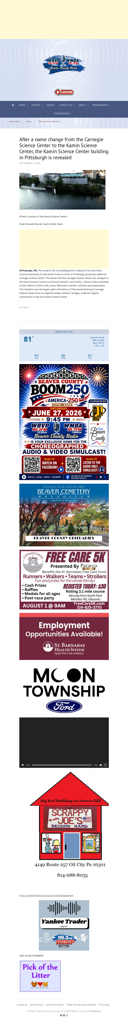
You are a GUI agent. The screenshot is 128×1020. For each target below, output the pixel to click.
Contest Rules (36, 1004)
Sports (36, 105)
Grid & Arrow (95, 1011)
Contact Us (65, 105)
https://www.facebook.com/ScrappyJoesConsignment (46, 895)
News (22, 105)
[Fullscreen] (105, 765)
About (82, 105)
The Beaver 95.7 (62, 113)
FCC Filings (104, 1004)
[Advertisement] (64, 19)
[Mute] (100, 765)
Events (50, 105)
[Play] (23, 765)
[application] (64, 742)
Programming (100, 105)
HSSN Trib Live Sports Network (81, 1004)
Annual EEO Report (55, 1004)
